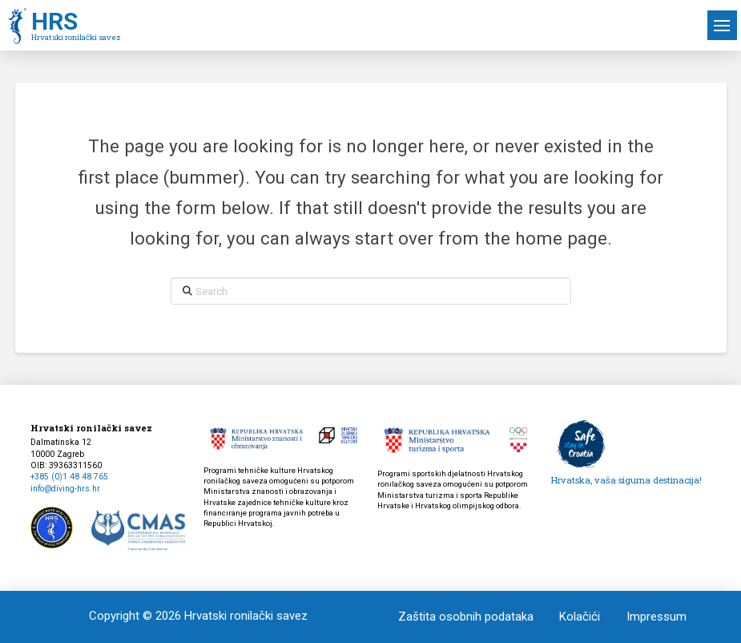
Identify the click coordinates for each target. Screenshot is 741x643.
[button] (722, 25)
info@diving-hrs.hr (65, 488)
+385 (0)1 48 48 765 (69, 476)
